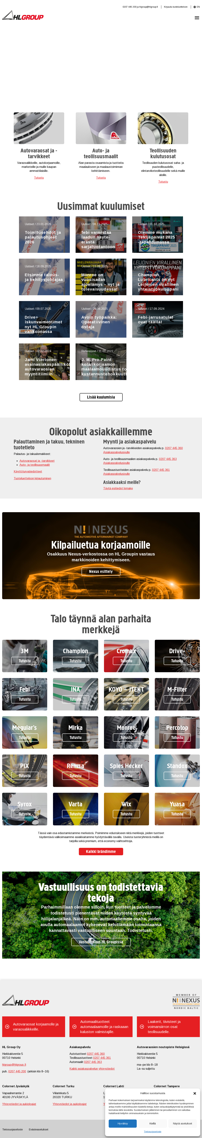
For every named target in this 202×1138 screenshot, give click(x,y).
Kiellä (152, 1123)
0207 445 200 (129, 7)
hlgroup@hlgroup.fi (148, 7)
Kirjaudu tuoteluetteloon (176, 7)
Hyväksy (123, 1123)
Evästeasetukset (38, 1129)
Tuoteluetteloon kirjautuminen (32, 478)
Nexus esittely (101, 572)
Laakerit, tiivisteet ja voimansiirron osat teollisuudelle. (164, 1027)
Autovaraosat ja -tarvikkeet (37, 460)
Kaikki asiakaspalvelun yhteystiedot (92, 1068)
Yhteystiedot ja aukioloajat (19, 1104)
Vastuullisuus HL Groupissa (101, 942)
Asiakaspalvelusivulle (116, 452)
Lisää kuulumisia (101, 397)
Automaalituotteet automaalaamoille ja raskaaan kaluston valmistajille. (104, 1027)
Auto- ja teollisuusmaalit (35, 464)
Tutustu (39, 177)
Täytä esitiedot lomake (118, 488)
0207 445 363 (168, 459)
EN (198, 7)
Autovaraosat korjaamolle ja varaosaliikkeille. (35, 1026)
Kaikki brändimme (101, 852)
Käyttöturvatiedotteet (28, 471)
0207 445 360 (174, 448)
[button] (195, 1093)
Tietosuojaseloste (152, 1131)
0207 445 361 (161, 469)
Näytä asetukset (182, 1123)
